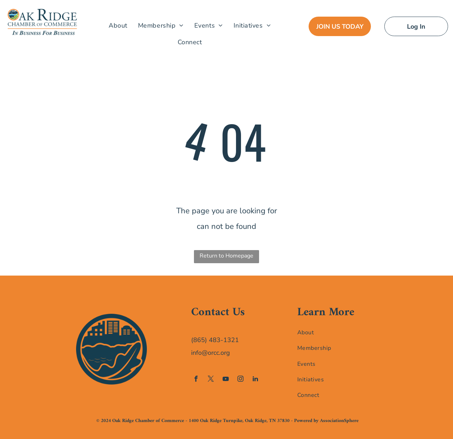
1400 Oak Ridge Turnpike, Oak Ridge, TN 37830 (239, 420)
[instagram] (240, 379)
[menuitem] (118, 25)
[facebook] (195, 379)
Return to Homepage (226, 256)
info (196, 352)
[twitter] (210, 379)
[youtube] (225, 379)
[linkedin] (255, 379)
